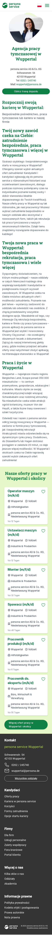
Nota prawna (12, 917)
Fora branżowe (13, 849)
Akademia (10, 883)
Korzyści (9, 806)
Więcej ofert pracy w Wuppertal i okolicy (21, 724)
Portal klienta (12, 854)
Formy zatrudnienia (16, 811)
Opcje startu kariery (16, 816)
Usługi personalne (15, 840)
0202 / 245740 (28, 80)
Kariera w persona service (20, 801)
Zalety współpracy (15, 845)
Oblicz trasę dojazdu (26, 91)
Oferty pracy (11, 796)
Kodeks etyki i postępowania (21, 907)
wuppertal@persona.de (29, 84)
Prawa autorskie (14, 912)
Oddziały (9, 878)
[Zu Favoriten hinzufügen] (43, 491)
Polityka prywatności (16, 902)
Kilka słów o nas (14, 873)
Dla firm (9, 835)
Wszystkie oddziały (26, 778)
